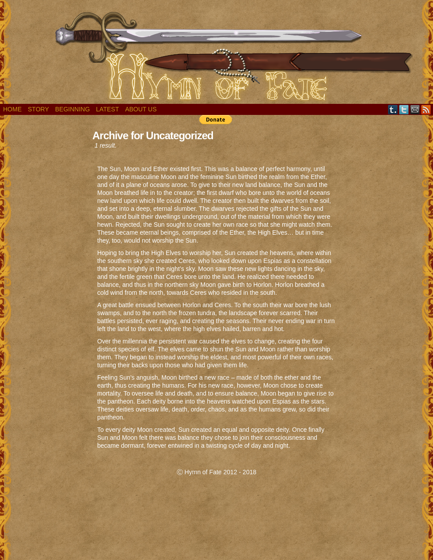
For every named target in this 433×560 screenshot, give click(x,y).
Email (415, 109)
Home (12, 109)
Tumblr (393, 109)
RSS (426, 109)
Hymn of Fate (216, 54)
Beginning (72, 109)
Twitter (404, 109)
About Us (140, 109)
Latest (107, 109)
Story (38, 109)
